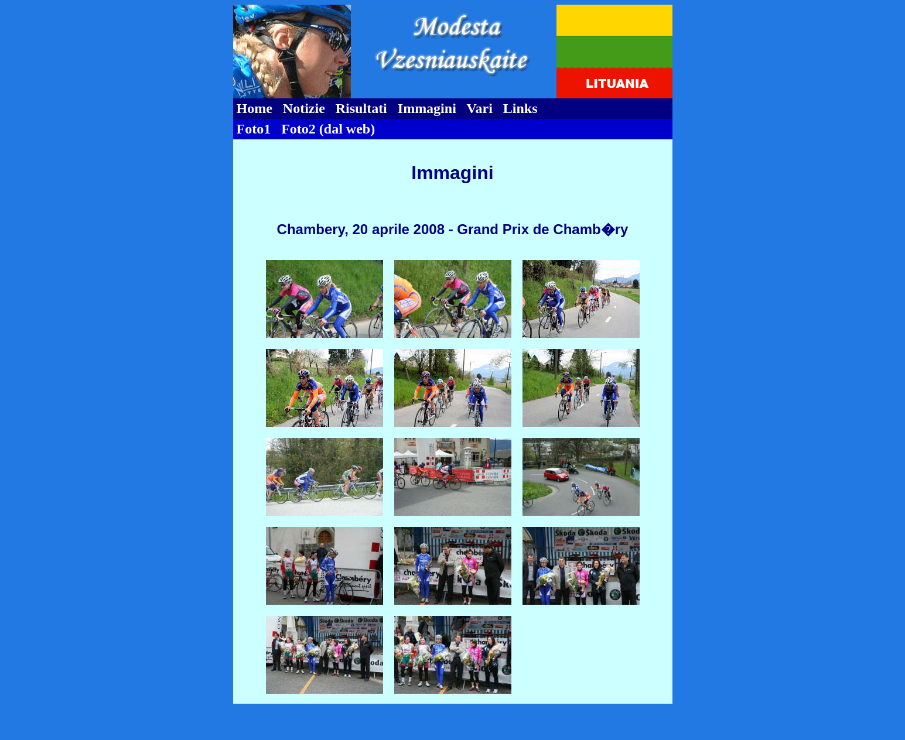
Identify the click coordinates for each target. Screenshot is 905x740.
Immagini (427, 108)
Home (254, 108)
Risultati (361, 108)
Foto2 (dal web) (328, 128)
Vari (479, 108)
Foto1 (254, 128)
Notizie (304, 108)
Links (520, 108)
